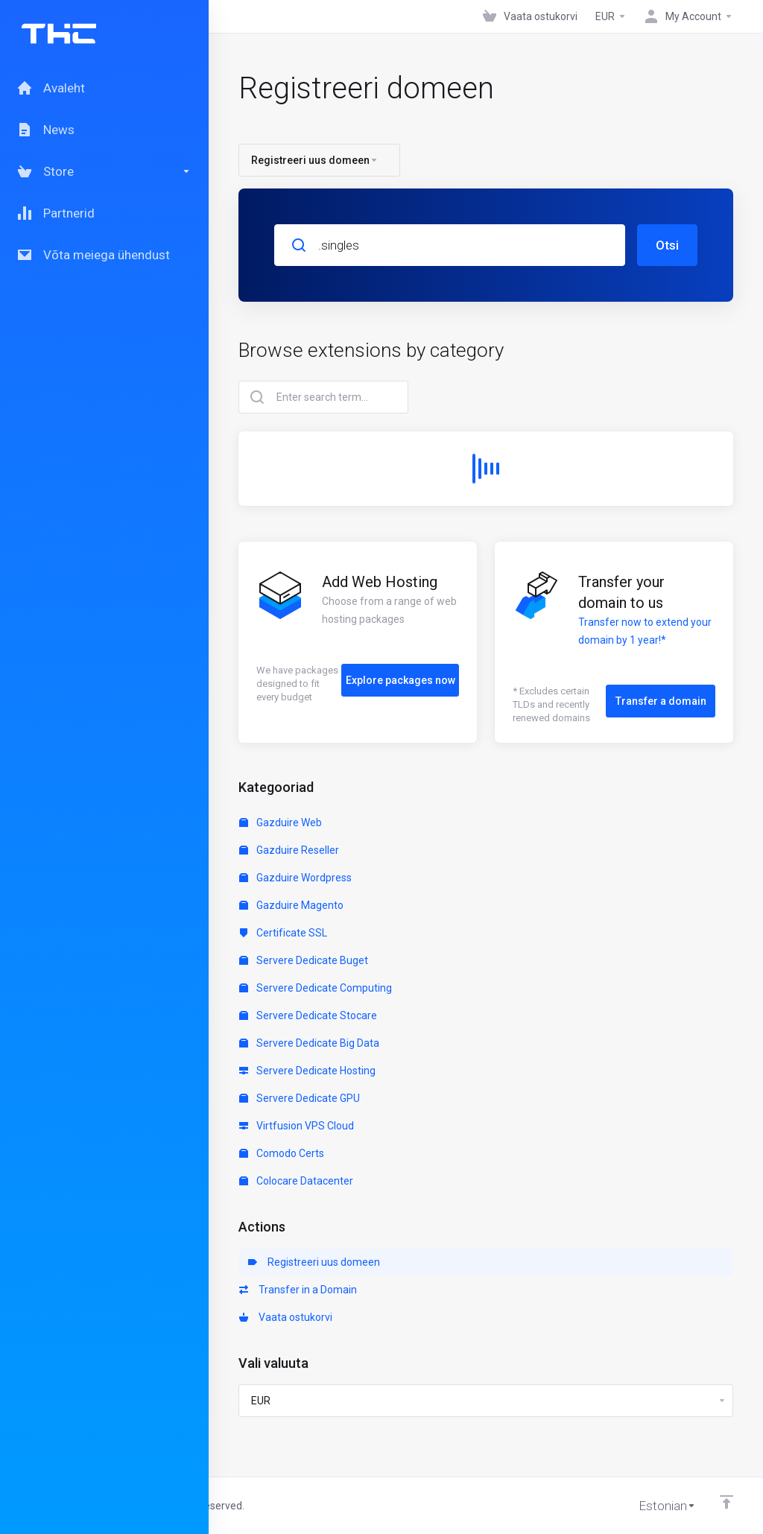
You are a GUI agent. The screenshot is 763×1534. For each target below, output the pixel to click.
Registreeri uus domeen (314, 1262)
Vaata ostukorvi (285, 1317)
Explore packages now (400, 680)
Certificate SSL (283, 933)
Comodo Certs (281, 1153)
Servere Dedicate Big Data (309, 1043)
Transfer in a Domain (298, 1290)
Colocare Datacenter (296, 1181)
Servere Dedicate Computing (315, 988)
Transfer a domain (660, 701)
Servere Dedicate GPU (299, 1098)
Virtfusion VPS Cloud (296, 1126)
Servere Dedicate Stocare (308, 1015)
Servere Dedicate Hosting (307, 1071)
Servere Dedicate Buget (303, 960)
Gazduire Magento (291, 905)
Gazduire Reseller (289, 850)
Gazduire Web (280, 822)
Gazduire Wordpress (295, 878)
